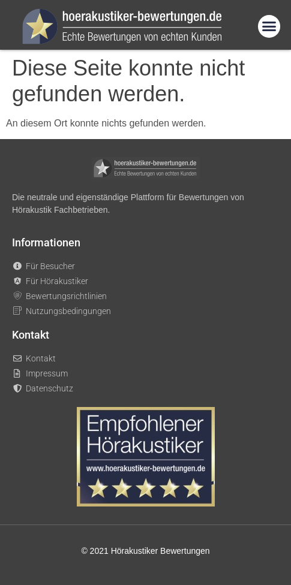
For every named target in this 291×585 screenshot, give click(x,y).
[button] (269, 26)
